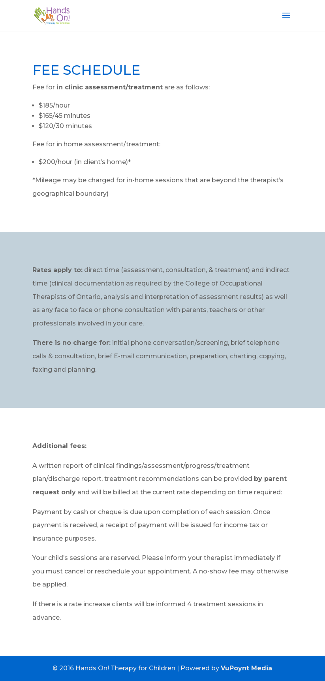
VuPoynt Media (246, 668)
